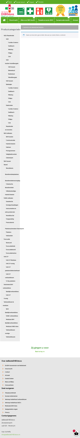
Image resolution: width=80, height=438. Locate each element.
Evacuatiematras (11, 253)
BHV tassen (7, 161)
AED (7, 39)
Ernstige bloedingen (12, 205)
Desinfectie (9, 201)
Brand (5, 164)
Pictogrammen (10, 151)
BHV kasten (9, 137)
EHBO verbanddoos (12, 316)
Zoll (9, 56)
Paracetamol (10, 222)
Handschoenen (10, 144)
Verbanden (9, 235)
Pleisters (8, 232)
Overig (6, 298)
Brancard (9, 243)
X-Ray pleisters (10, 281)
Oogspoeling (10, 219)
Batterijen (9, 84)
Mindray (10, 49)
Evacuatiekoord (11, 249)
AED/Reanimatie (9, 35)
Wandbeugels (12, 77)
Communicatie (10, 140)
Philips (10, 53)
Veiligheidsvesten (11, 154)
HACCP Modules (11, 260)
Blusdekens (9, 168)
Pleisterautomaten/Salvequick (14, 228)
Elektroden (9, 105)
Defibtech (11, 46)
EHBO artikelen (8, 198)
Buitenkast (11, 74)
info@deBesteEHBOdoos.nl (11, 435)
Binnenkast (11, 70)
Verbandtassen (10, 337)
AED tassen (11, 67)
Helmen (8, 147)
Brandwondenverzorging (12, 180)
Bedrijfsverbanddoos (12, 291)
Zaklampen (9, 158)
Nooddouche (10, 215)
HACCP (6, 256)
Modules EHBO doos (12, 326)
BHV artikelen (8, 133)
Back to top (40, 351)
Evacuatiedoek (10, 246)
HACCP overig (10, 263)
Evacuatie (7, 239)
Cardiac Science (13, 42)
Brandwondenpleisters (12, 174)
